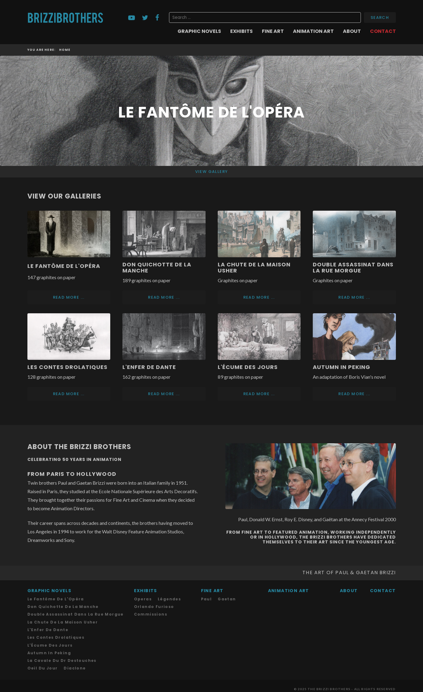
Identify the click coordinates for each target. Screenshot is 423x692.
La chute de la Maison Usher (62, 616)
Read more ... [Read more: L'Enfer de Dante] (164, 390)
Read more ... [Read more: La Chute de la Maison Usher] (259, 296)
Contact (383, 31)
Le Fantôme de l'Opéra (63, 266)
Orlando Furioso (154, 601)
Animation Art (313, 31)
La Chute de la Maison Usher (254, 267)
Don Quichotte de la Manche (156, 267)
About (352, 31)
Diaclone (75, 662)
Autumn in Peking (341, 365)
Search (380, 17)
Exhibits (241, 31)
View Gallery (211, 171)
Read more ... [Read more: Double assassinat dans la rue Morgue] (354, 296)
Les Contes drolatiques (67, 365)
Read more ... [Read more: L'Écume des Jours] (259, 390)
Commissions (150, 609)
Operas (143, 594)
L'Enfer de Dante (149, 365)
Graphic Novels (199, 31)
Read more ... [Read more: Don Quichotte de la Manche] (164, 296)
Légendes (169, 594)
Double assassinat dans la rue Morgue (353, 267)
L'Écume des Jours (248, 365)
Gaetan (227, 594)
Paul (206, 594)
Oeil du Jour (42, 662)
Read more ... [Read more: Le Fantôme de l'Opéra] (69, 296)
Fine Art (273, 31)
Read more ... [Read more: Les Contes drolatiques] (69, 390)
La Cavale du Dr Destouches (62, 654)
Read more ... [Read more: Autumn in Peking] (354, 390)
